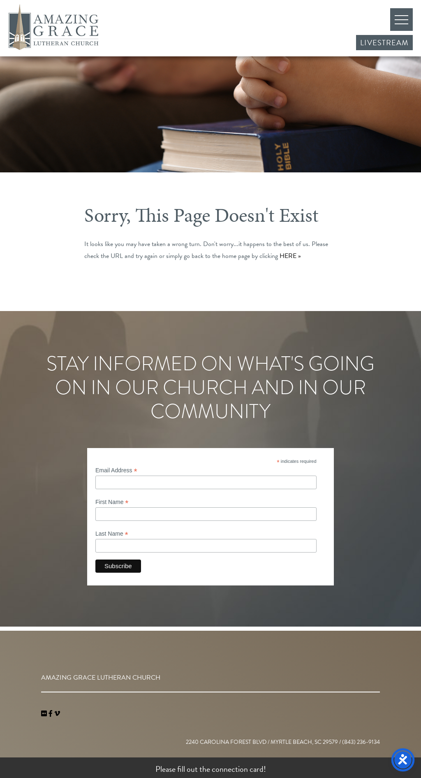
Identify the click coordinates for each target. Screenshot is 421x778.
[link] (45, 714)
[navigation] (57, 714)
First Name (112, 502)
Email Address (116, 470)
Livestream (384, 42)
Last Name (111, 534)
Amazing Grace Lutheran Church (53, 27)
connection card (238, 769)
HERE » (290, 256)
